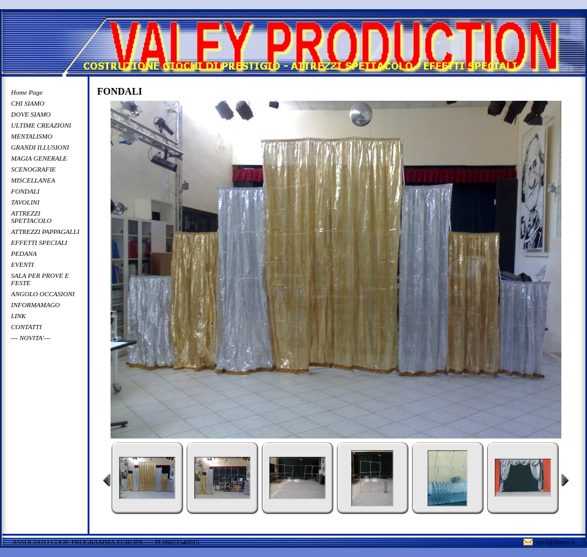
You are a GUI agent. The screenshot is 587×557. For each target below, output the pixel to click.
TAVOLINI (25, 202)
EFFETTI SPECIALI (39, 242)
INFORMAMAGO (35, 304)
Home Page (27, 92)
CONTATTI (26, 326)
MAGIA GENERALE (39, 158)
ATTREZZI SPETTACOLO (31, 216)
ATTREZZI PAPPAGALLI (45, 231)
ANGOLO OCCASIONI (43, 293)
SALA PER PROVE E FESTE (40, 279)
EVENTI (22, 264)
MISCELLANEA (33, 180)
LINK (18, 315)
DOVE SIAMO (31, 114)
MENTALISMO (32, 136)
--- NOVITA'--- (31, 337)
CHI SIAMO (28, 103)
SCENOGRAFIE (33, 169)
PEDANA (24, 253)
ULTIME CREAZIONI (41, 125)
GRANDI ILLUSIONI (40, 147)
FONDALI (25, 191)
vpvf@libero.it (555, 541)
